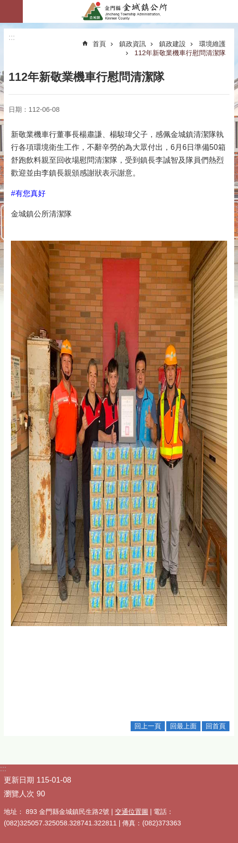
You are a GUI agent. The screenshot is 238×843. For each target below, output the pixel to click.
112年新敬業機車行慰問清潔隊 (180, 53)
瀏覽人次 (19, 794)
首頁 (99, 44)
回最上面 (183, 726)
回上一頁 (147, 726)
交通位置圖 (131, 811)
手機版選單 (11, 11)
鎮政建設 (172, 44)
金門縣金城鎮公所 (130, 11)
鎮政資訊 (132, 44)
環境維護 (212, 44)
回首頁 (216, 726)
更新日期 (19, 780)
